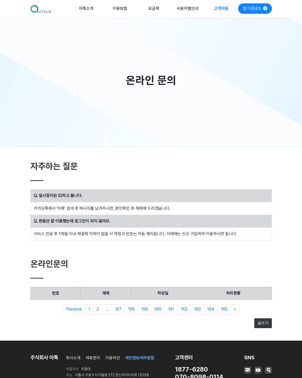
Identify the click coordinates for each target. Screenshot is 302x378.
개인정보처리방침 (139, 357)
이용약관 (112, 357)
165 (224, 309)
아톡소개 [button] (86, 8)
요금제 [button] (153, 8)
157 (118, 309)
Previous (74, 309)
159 (144, 309)
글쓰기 (263, 323)
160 (158, 309)
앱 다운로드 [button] (255, 8)
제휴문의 (93, 357)
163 (197, 309)
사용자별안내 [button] (187, 8)
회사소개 (73, 357)
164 (210, 309)
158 (131, 309)
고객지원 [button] (221, 8)
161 (171, 309)
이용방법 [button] (120, 8)
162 (184, 309)
